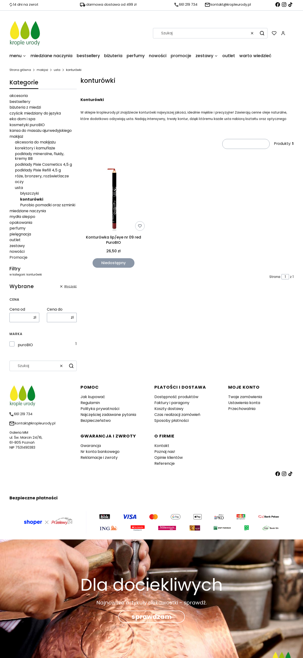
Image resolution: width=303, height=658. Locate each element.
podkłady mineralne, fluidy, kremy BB (39, 156)
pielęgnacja (20, 234)
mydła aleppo (22, 216)
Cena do (54, 309)
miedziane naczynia (27, 211)
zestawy (17, 245)
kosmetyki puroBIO (27, 125)
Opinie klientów (168, 457)
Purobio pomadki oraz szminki (47, 205)
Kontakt (161, 445)
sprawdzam (152, 616)
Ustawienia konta (244, 402)
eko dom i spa (22, 119)
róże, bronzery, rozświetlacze (42, 176)
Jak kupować (92, 397)
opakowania (20, 222)
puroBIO (25, 345)
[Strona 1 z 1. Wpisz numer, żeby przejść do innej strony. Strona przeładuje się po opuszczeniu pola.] (285, 276)
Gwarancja (90, 445)
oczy (19, 181)
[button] (262, 33)
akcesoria (18, 95)
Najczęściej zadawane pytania (108, 414)
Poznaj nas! (164, 451)
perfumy (17, 228)
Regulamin (90, 402)
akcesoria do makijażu (35, 142)
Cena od (17, 309)
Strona (274, 276)
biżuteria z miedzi (25, 107)
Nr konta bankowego (100, 451)
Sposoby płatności (171, 420)
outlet (15, 240)
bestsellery (19, 101)
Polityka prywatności (99, 408)
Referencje (164, 463)
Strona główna (20, 70)
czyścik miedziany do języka (35, 113)
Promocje (18, 257)
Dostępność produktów (176, 397)
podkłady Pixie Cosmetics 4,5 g (43, 164)
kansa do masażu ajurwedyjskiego (40, 130)
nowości (17, 251)
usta (57, 70)
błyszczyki (29, 193)
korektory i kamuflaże (35, 148)
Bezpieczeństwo (95, 420)
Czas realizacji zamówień (177, 414)
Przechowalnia (241, 408)
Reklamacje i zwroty (99, 457)
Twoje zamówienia (245, 397)
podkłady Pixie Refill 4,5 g (38, 170)
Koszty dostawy (168, 408)
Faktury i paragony (171, 402)
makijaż (42, 70)
